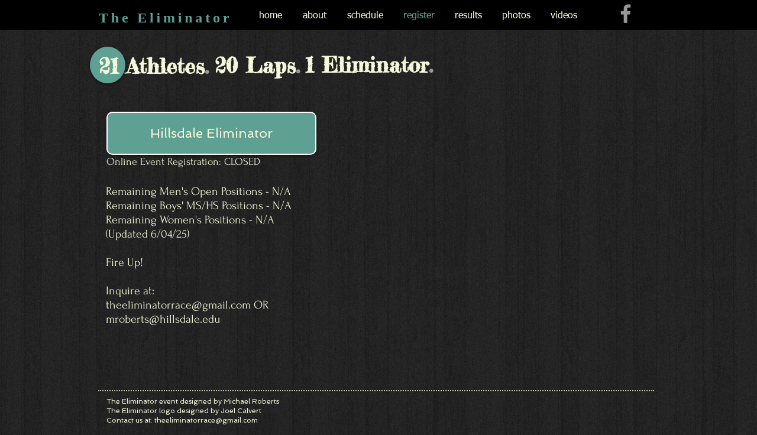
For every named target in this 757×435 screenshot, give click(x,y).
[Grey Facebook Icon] (625, 13)
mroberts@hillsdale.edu (163, 319)
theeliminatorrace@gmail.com (178, 304)
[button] (211, 133)
